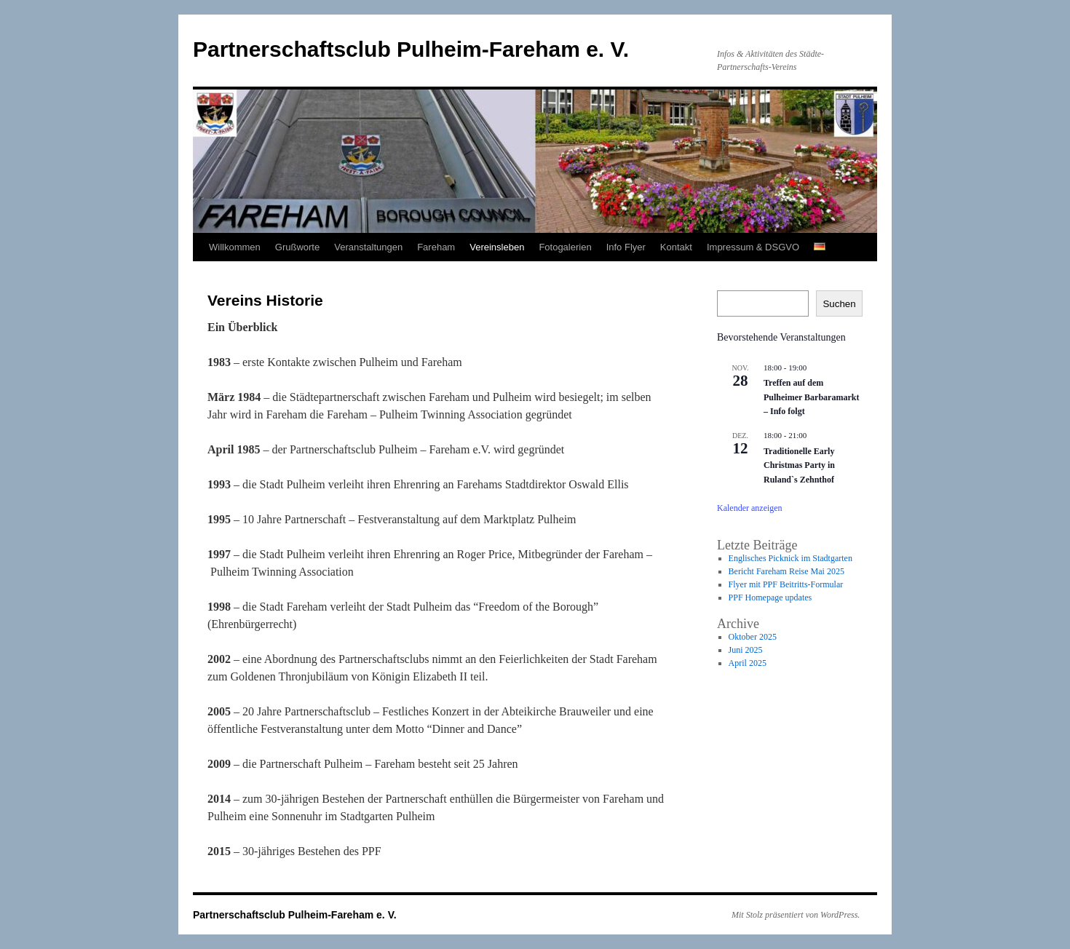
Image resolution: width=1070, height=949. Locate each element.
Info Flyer (626, 247)
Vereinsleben (496, 247)
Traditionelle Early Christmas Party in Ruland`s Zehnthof (799, 465)
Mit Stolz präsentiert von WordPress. (796, 915)
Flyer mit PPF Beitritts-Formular (786, 584)
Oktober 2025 (753, 637)
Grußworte (297, 247)
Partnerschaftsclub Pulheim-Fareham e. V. (411, 49)
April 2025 (747, 663)
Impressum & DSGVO (753, 247)
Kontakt (676, 247)
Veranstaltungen (368, 247)
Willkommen (235, 247)
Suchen (839, 303)
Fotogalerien (565, 247)
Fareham (436, 247)
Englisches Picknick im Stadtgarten (790, 558)
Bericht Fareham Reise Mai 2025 (786, 571)
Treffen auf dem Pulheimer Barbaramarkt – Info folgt (811, 397)
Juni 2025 (746, 650)
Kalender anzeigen (749, 508)
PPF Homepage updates (770, 597)
